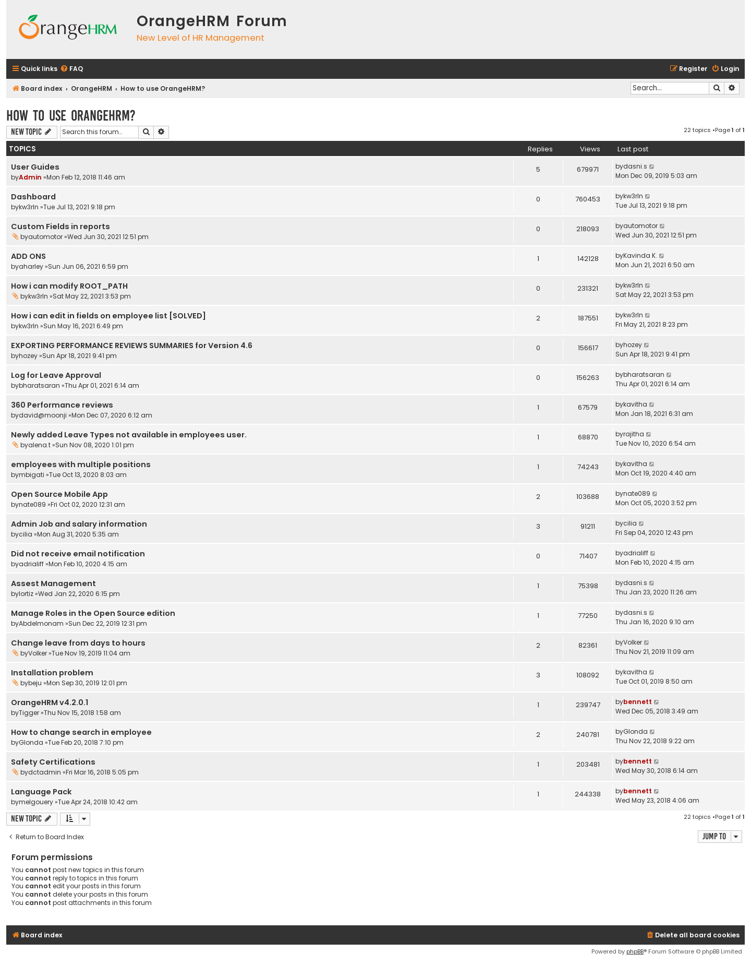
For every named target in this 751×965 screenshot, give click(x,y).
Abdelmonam (41, 623)
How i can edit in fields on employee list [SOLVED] (108, 316)
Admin (30, 177)
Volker (37, 653)
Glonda (31, 742)
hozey (28, 355)
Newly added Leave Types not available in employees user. (129, 435)
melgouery (36, 801)
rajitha (633, 434)
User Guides (35, 167)
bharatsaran (39, 385)
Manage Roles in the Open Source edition (93, 613)
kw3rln (29, 206)
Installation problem (52, 673)
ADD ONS (28, 256)
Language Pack (41, 792)
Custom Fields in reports (60, 226)
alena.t (39, 444)
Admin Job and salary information (79, 524)
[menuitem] (71, 69)
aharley (31, 266)
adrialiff (31, 563)
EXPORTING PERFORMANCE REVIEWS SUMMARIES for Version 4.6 (131, 345)
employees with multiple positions (81, 464)
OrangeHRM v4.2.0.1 (49, 702)
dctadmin (44, 772)
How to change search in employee (81, 732)
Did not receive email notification (78, 554)
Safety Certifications (53, 762)
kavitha (635, 404)
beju (35, 682)
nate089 (32, 504)
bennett (637, 701)
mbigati (31, 474)
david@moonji (43, 415)
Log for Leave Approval (56, 375)
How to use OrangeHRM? (71, 116)
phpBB (635, 951)
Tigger (29, 712)
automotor (45, 236)
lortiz (26, 593)
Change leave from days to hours (78, 643)
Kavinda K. (640, 255)
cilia (25, 534)
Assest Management (53, 583)
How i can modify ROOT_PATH (69, 286)
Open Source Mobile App (59, 494)
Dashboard (33, 197)
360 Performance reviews (62, 405)
